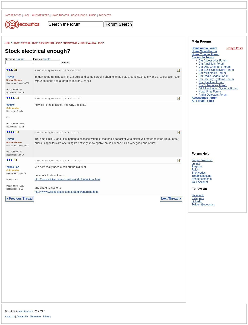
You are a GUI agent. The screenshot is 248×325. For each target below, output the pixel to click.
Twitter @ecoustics (203, 204)
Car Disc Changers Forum (215, 66)
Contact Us (22, 316)
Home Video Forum (204, 51)
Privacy (47, 316)
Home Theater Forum (205, 54)
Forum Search (119, 24)
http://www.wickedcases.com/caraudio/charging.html (66, 191)
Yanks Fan (12, 166)
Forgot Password (202, 160)
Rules (195, 169)
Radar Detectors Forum (213, 94)
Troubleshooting (201, 175)
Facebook (198, 195)
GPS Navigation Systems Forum (218, 88)
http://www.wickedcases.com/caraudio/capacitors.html (67, 179)
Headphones (79, 15)
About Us (10, 316)
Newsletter (35, 316)
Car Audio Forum (203, 57)
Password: (46, 61)
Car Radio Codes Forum (213, 76)
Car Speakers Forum (211, 82)
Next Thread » (171, 198)
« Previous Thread (19, 198)
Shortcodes (199, 172)
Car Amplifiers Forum (211, 63)
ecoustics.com (25, 311)
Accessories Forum (204, 97)
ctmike (10, 104)
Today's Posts (234, 48)
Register (197, 166)
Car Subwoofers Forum (213, 85)
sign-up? (20, 59)
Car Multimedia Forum (212, 72)
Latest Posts (13, 15)
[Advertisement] (93, 254)
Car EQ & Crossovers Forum (216, 69)
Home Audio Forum (204, 48)
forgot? (46, 59)
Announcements (202, 178)
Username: (18, 61)
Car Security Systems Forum (216, 79)
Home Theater (60, 15)
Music (92, 15)
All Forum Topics (203, 100)
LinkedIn (197, 201)
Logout (196, 163)
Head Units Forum (210, 91)
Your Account (200, 181)
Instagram (198, 198)
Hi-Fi (26, 15)
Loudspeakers (40, 15)
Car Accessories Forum (213, 60)
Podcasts (105, 15)
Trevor (10, 76)
